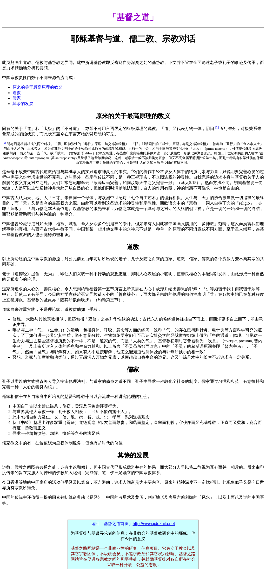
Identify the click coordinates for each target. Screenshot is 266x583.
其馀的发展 (133, 455)
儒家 (16, 98)
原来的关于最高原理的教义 (37, 87)
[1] (217, 127)
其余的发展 (22, 103)
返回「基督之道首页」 (133, 523)
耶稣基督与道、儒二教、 (133, 38)
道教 (16, 92)
